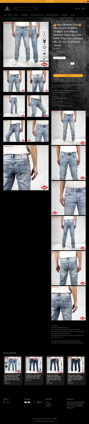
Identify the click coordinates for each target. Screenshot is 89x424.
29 (55, 63)
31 (63, 63)
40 (64, 66)
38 (59, 66)
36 (55, 66)
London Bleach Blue (59, 57)
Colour (55, 55)
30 (59, 63)
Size (54, 61)
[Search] (36, 8)
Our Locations (49, 404)
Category (16, 15)
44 (72, 66)
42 (68, 66)
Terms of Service (37, 421)
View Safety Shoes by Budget (52, 15)
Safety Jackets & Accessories (37, 15)
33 (72, 63)
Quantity (55, 69)
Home (5, 15)
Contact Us (72, 15)
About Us (10, 15)
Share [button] (55, 79)
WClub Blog (48, 406)
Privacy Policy (45, 421)
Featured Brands (24, 15)
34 (76, 63)
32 (68, 63)
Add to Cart (68, 75)
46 (77, 66)
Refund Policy (52, 421)
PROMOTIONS (64, 15)
